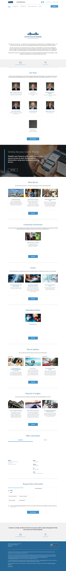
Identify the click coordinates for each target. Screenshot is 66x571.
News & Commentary (32, 6)
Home (9, 6)
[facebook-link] (41, 2)
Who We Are (15, 6)
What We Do (23, 6)
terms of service (13, 507)
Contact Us (54, 6)
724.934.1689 (35, 470)
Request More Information (33, 484)
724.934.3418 (45, 64)
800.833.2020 (35, 466)
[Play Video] (33, 362)
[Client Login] (55, 2)
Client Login (13, 170)
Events (40, 6)
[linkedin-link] (43, 2)
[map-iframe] (33, 450)
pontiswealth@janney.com (20, 64)
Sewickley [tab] (20, 440)
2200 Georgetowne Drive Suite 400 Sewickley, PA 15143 (13, 463)
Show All (33, 213)
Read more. (55, 77)
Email (11, 493)
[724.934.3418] (48, 2)
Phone (11, 491)
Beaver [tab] (45, 440)
